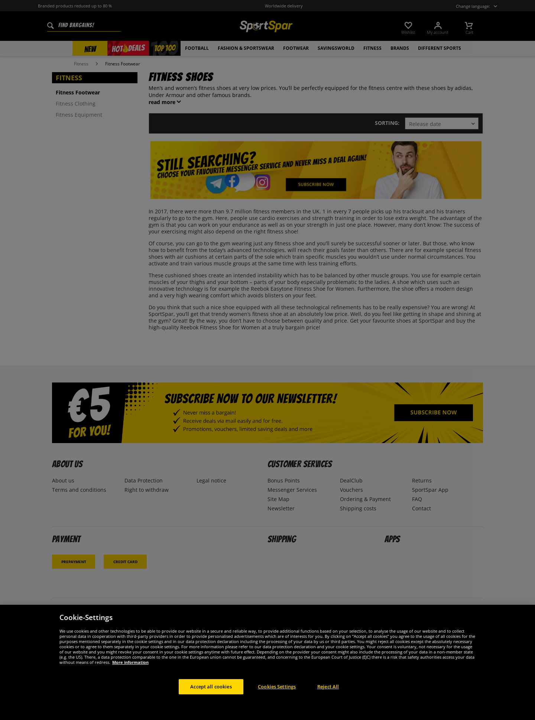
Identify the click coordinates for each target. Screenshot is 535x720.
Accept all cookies (210, 693)
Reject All (328, 693)
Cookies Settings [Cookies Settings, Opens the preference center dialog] (277, 693)
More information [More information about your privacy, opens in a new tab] (130, 669)
